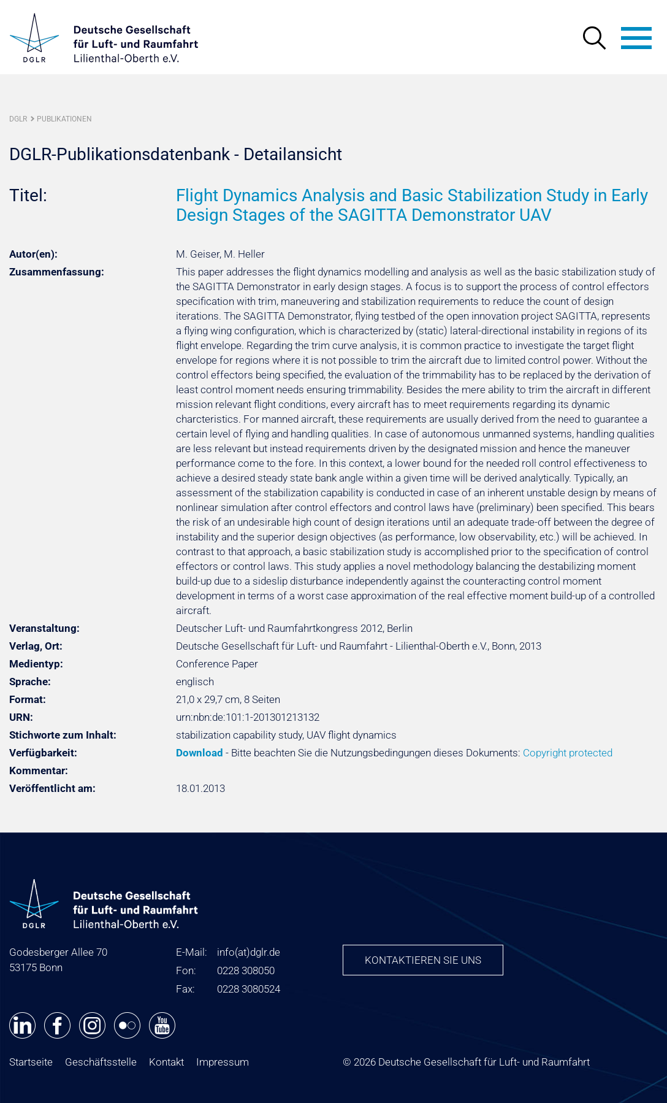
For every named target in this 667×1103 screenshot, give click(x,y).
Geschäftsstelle (101, 1062)
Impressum (222, 1062)
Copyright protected (567, 753)
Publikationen (64, 119)
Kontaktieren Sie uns (423, 960)
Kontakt (166, 1062)
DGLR (18, 119)
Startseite (31, 1062)
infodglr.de (248, 952)
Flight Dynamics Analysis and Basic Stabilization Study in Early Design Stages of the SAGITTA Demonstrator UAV (412, 205)
